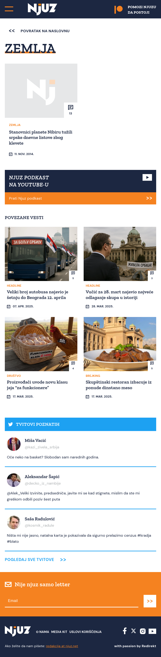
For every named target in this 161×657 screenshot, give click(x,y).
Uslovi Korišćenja (85, 632)
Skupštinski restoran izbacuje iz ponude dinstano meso (119, 384)
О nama (42, 632)
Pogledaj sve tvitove (29, 560)
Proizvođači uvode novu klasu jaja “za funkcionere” (37, 384)
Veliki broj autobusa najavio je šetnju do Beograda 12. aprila (37, 294)
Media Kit (59, 632)
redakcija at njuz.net (62, 646)
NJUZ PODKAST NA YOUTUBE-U (29, 181)
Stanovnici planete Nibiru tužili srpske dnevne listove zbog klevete (40, 137)
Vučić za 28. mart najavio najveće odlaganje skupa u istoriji (119, 294)
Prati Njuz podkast (25, 198)
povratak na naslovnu (39, 30)
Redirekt (149, 646)
